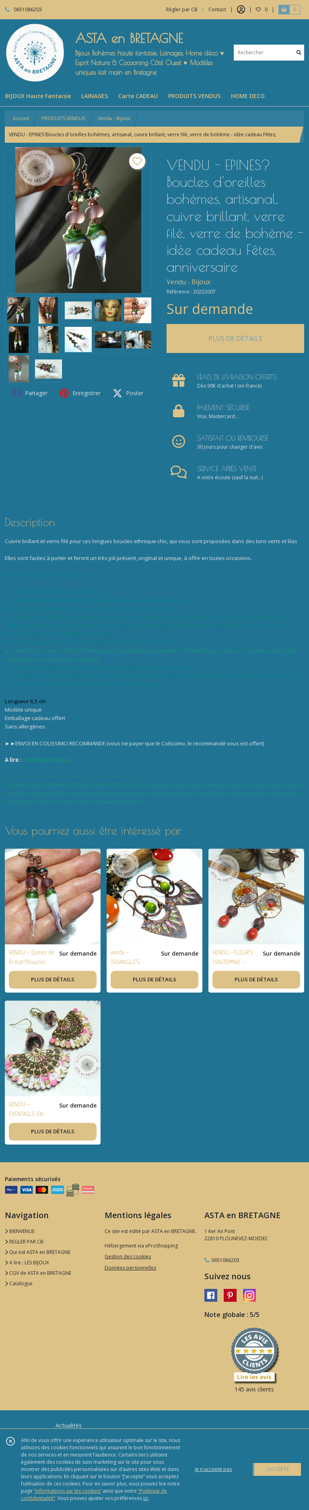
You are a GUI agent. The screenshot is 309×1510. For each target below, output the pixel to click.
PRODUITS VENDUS (63, 118)
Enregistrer (80, 393)
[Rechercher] (299, 52)
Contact (217, 9)
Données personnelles (130, 1267)
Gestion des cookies (128, 1256)
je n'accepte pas (213, 1469)
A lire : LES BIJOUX (27, 1262)
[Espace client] (241, 10)
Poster (128, 393)
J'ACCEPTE (277, 1469)
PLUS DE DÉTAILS (235, 338)
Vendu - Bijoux (114, 118)
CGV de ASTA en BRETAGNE (38, 1273)
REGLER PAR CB (24, 1241)
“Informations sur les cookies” (67, 1490)
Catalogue (19, 1283)
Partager (30, 393)
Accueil (21, 118)
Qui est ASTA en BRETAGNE (37, 1252)
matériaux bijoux (46, 759)
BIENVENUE (20, 1231)
